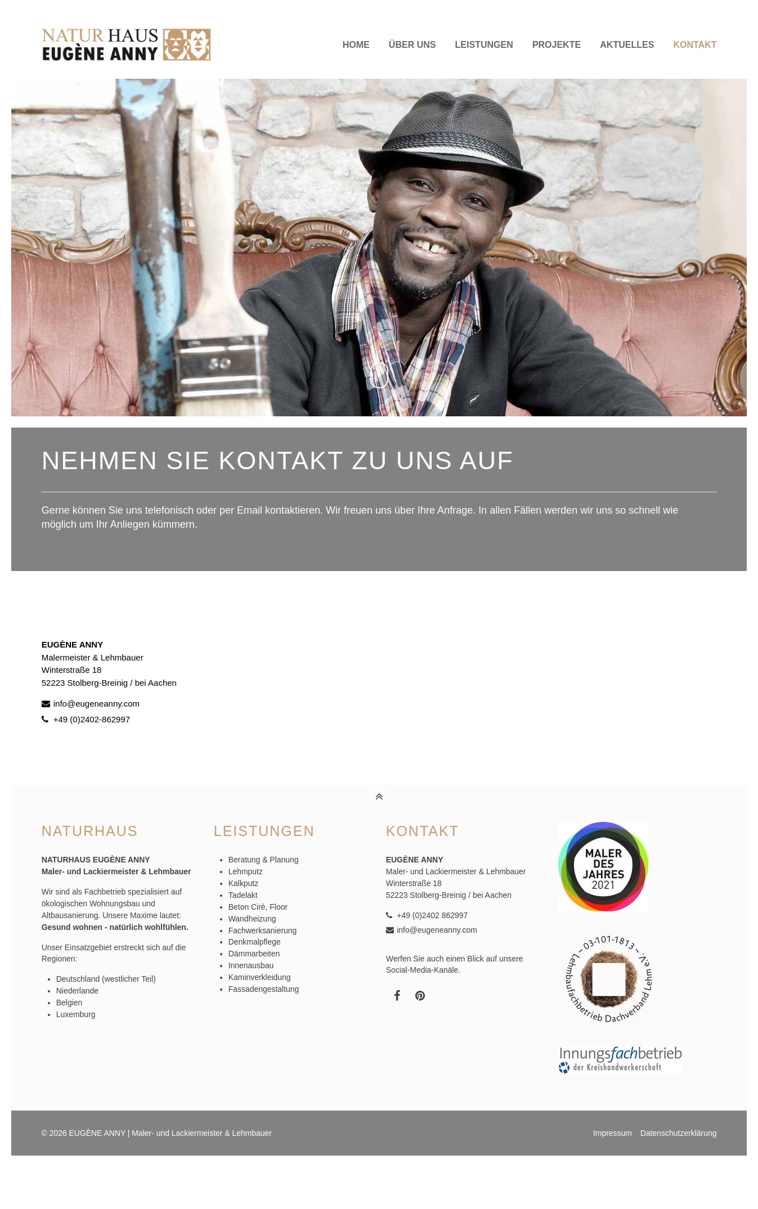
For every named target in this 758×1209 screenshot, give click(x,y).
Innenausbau (251, 965)
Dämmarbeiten (254, 953)
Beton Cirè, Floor (258, 906)
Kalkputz (243, 883)
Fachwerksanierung (262, 930)
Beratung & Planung (263, 859)
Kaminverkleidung (259, 977)
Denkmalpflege (254, 941)
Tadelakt (243, 895)
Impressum (612, 1133)
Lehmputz (245, 871)
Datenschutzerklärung (678, 1133)
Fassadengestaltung (263, 989)
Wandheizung (252, 918)
